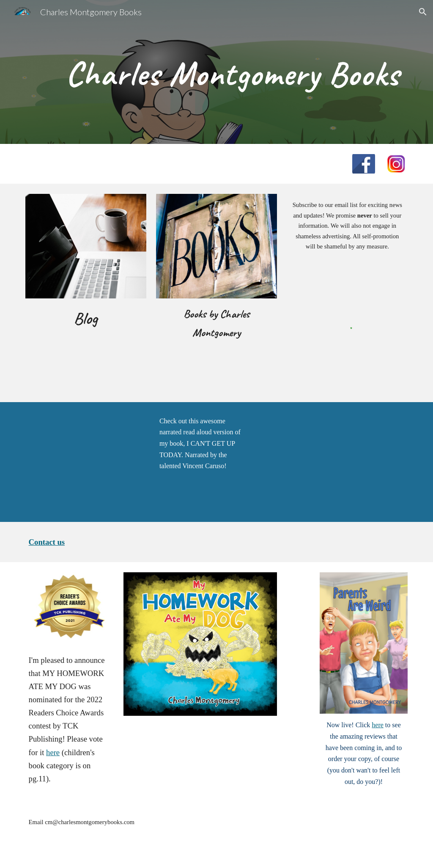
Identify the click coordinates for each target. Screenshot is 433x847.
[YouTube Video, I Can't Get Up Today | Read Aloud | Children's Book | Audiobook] (85, 462)
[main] (233, 72)
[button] (423, 12)
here (53, 752)
